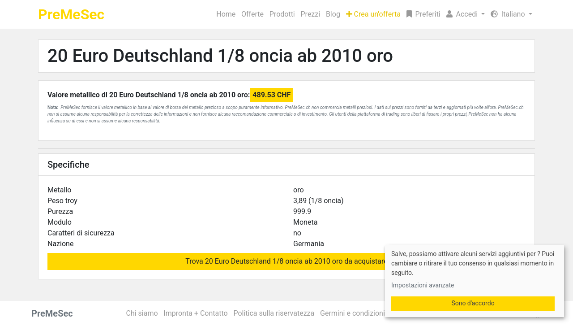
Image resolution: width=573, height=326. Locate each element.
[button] (465, 14)
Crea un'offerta (373, 14)
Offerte (252, 14)
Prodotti (282, 14)
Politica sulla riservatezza (273, 313)
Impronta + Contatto (195, 313)
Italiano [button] (509, 14)
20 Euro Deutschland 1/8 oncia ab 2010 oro (220, 55)
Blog (333, 14)
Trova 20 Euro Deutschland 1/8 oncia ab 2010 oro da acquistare (286, 261)
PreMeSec (71, 14)
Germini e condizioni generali (366, 313)
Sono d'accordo (472, 303)
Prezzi (311, 14)
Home (225, 14)
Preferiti (423, 14)
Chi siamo (142, 313)
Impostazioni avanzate (422, 285)
